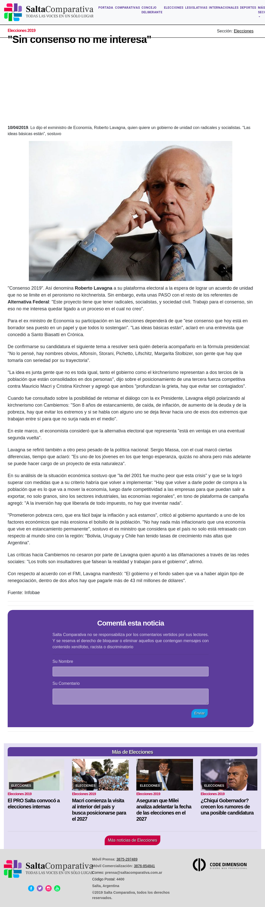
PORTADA (105, 7)
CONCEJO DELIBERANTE (151, 10)
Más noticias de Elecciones (132, 840)
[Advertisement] (136, 86)
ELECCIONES (173, 7)
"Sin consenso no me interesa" (79, 39)
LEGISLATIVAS (196, 7)
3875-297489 (127, 859)
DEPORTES (248, 7)
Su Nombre (63, 661)
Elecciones (244, 31)
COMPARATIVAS (127, 7)
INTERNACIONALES (223, 7)
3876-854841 (144, 866)
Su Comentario (66, 683)
